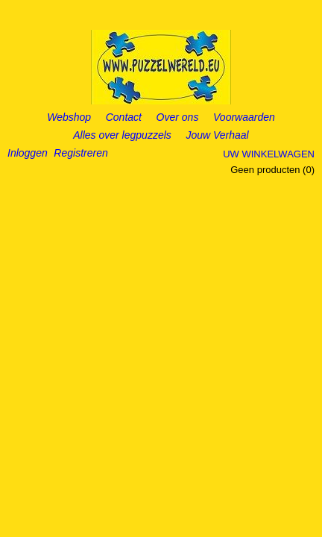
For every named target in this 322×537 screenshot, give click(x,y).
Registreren (80, 153)
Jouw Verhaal (217, 135)
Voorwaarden (244, 117)
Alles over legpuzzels (122, 135)
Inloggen (27, 153)
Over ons (178, 117)
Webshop (69, 117)
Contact (124, 117)
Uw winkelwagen (269, 154)
